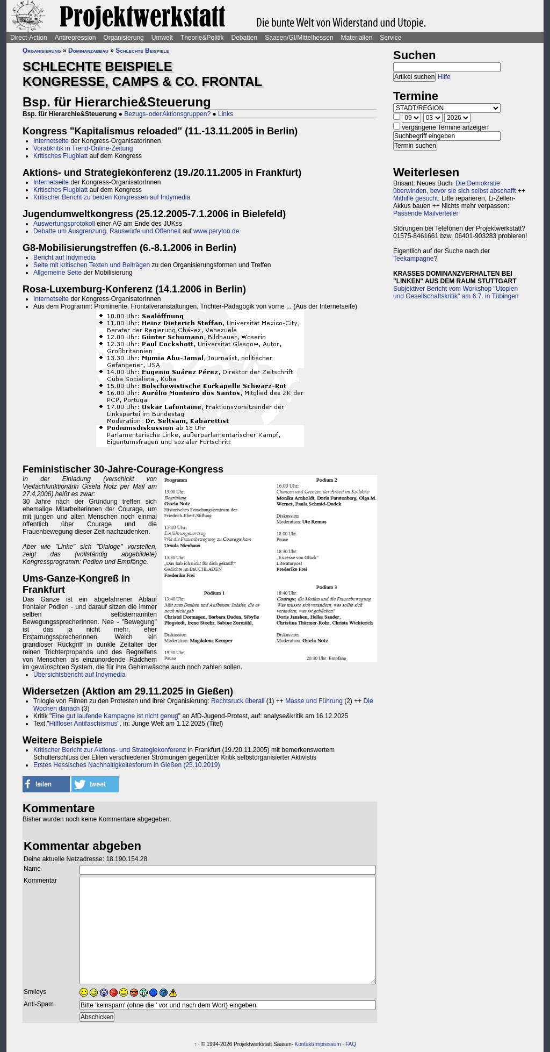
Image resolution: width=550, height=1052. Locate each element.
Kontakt (303, 1044)
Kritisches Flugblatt (60, 156)
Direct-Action (28, 37)
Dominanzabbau (88, 50)
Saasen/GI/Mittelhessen (299, 37)
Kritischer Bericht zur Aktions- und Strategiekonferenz (109, 750)
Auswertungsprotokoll (64, 223)
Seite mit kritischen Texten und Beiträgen (91, 265)
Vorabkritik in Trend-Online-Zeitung (83, 148)
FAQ (350, 1044)
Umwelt (162, 37)
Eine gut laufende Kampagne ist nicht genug (115, 716)
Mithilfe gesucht (415, 198)
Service (390, 37)
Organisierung (123, 37)
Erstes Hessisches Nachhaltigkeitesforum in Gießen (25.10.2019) (126, 765)
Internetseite (51, 141)
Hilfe (444, 77)
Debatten (244, 37)
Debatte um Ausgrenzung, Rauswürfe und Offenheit (107, 231)
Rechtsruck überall (237, 701)
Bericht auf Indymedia (64, 257)
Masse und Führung (314, 701)
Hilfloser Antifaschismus (83, 723)
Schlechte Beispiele (142, 50)
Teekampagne (413, 258)
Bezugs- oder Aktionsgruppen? (167, 114)
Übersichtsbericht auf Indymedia (79, 674)
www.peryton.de (216, 231)
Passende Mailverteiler (425, 213)
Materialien (357, 37)
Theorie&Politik (202, 37)
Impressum (327, 1044)
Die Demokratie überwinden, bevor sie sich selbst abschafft (454, 187)
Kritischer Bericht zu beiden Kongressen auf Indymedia (111, 197)
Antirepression (75, 37)
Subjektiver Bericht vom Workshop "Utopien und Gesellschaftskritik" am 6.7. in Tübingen (456, 292)
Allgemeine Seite (57, 272)
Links (225, 114)
